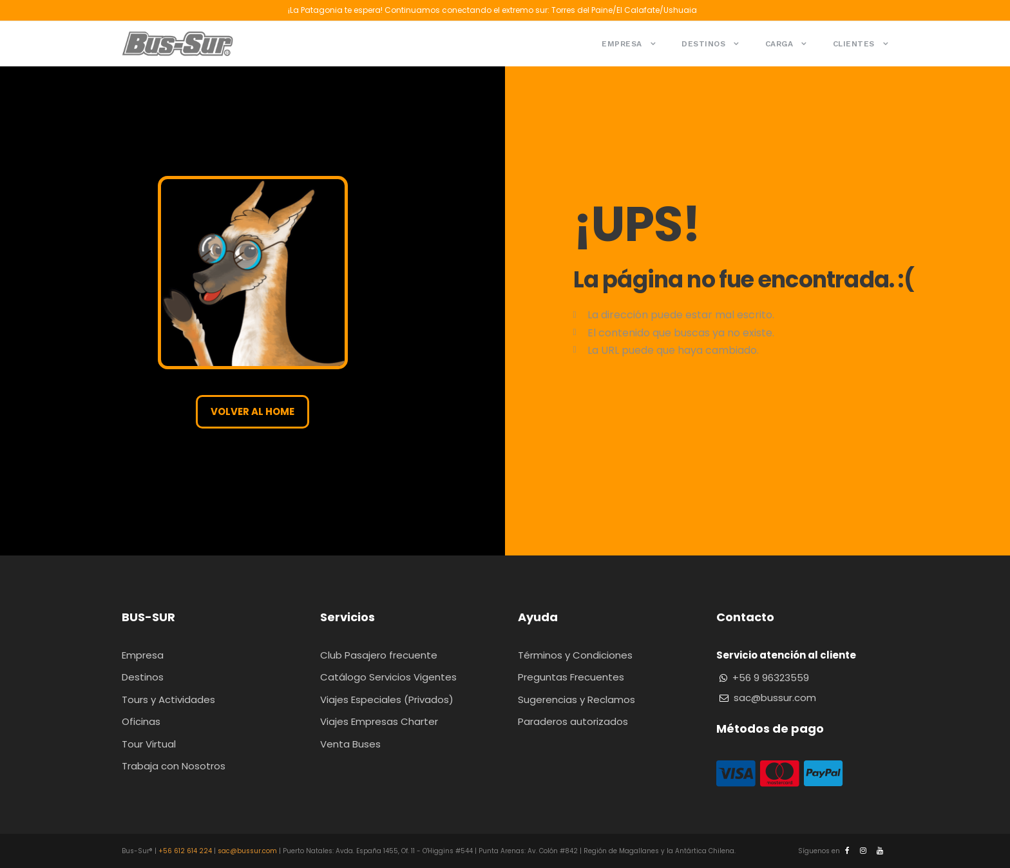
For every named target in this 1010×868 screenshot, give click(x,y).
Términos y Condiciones (575, 655)
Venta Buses (350, 744)
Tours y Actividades (168, 699)
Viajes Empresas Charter (379, 721)
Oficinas (141, 721)
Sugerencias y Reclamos (576, 699)
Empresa (622, 43)
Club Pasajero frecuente (378, 655)
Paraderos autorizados (573, 721)
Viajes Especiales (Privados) (386, 699)
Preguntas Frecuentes (571, 677)
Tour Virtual (149, 744)
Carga (779, 43)
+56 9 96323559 (770, 677)
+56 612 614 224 (185, 851)
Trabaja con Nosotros (173, 766)
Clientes (854, 43)
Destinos (703, 43)
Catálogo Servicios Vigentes (388, 677)
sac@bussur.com (775, 697)
